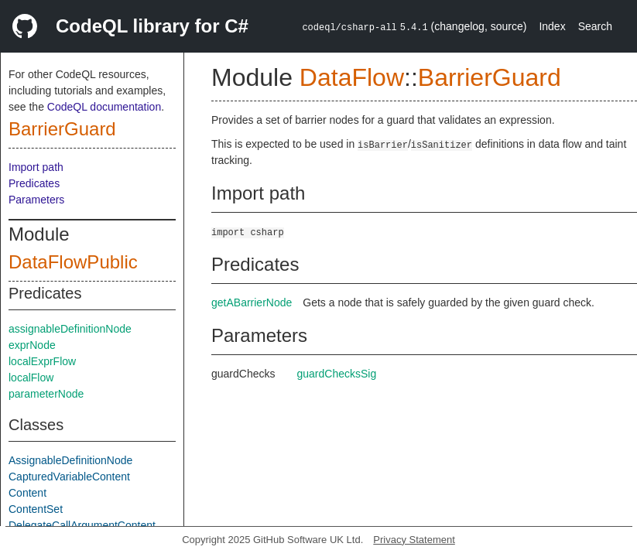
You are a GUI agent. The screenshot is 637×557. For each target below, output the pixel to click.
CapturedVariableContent (69, 476)
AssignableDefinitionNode (70, 460)
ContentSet (36, 509)
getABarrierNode (251, 302)
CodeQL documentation (104, 107)
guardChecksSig (337, 373)
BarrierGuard (62, 128)
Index (552, 26)
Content (27, 493)
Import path (36, 167)
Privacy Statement (414, 539)
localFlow (31, 377)
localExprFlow (42, 361)
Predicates (34, 183)
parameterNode (46, 394)
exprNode (32, 345)
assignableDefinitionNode (70, 329)
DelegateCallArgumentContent (82, 525)
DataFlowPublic (73, 261)
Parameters (36, 199)
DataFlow (352, 77)
